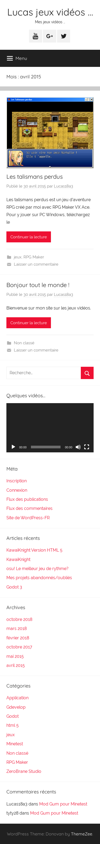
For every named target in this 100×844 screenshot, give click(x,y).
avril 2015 (15, 665)
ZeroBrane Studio (23, 771)
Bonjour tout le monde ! (37, 285)
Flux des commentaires (29, 508)
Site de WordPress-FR (28, 517)
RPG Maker (33, 257)
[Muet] (78, 447)
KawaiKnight (18, 559)
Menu (17, 58)
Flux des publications (27, 499)
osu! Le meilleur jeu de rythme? (37, 568)
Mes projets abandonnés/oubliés (39, 577)
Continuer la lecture (28, 237)
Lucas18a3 (63, 186)
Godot (12, 716)
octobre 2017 (19, 647)
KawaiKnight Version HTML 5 (34, 550)
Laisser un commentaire (36, 264)
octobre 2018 (19, 619)
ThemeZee (81, 834)
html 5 (12, 725)
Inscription (16, 480)
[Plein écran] (86, 447)
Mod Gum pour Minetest (63, 804)
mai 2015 (15, 656)
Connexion (16, 490)
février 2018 (17, 637)
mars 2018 (16, 628)
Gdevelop (16, 707)
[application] (50, 427)
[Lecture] (13, 447)
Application (17, 697)
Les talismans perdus (34, 176)
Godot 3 (14, 587)
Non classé (24, 343)
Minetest (14, 743)
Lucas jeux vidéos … (50, 12)
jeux (18, 257)
